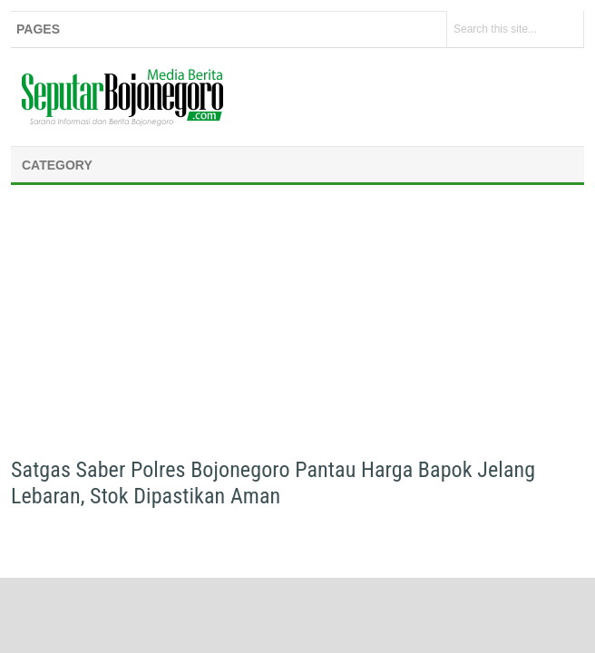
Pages (38, 29)
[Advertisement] (297, 326)
